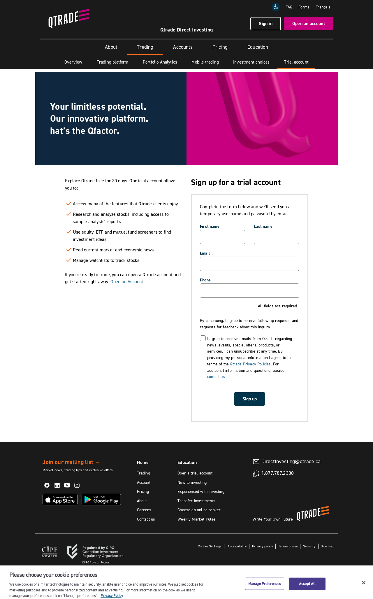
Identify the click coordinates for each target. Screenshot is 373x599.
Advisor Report (95, 562)
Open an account (308, 23)
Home (143, 462)
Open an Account (126, 281)
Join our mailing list (72, 462)
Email (205, 253)
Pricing (220, 47)
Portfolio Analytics (160, 62)
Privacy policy (262, 546)
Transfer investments (196, 500)
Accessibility (237, 546)
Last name (263, 226)
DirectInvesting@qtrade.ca (291, 461)
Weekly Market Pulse (196, 519)
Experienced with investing (200, 491)
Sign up (249, 399)
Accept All (307, 588)
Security (309, 546)
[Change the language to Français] (323, 7)
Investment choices (251, 62)
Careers (144, 509)
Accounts (182, 47)
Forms (304, 7)
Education (257, 47)
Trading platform (113, 62)
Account (143, 482)
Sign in (265, 23)
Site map (327, 546)
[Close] (363, 587)
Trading (145, 47)
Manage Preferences (264, 588)
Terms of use (288, 546)
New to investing (192, 482)
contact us (216, 376)
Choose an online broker (199, 509)
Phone (205, 280)
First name (209, 226)
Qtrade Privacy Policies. (251, 364)
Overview (73, 62)
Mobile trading (205, 62)
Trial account (296, 62)
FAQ (289, 7)
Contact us (146, 519)
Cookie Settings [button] (210, 546)
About (111, 47)
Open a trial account (194, 473)
